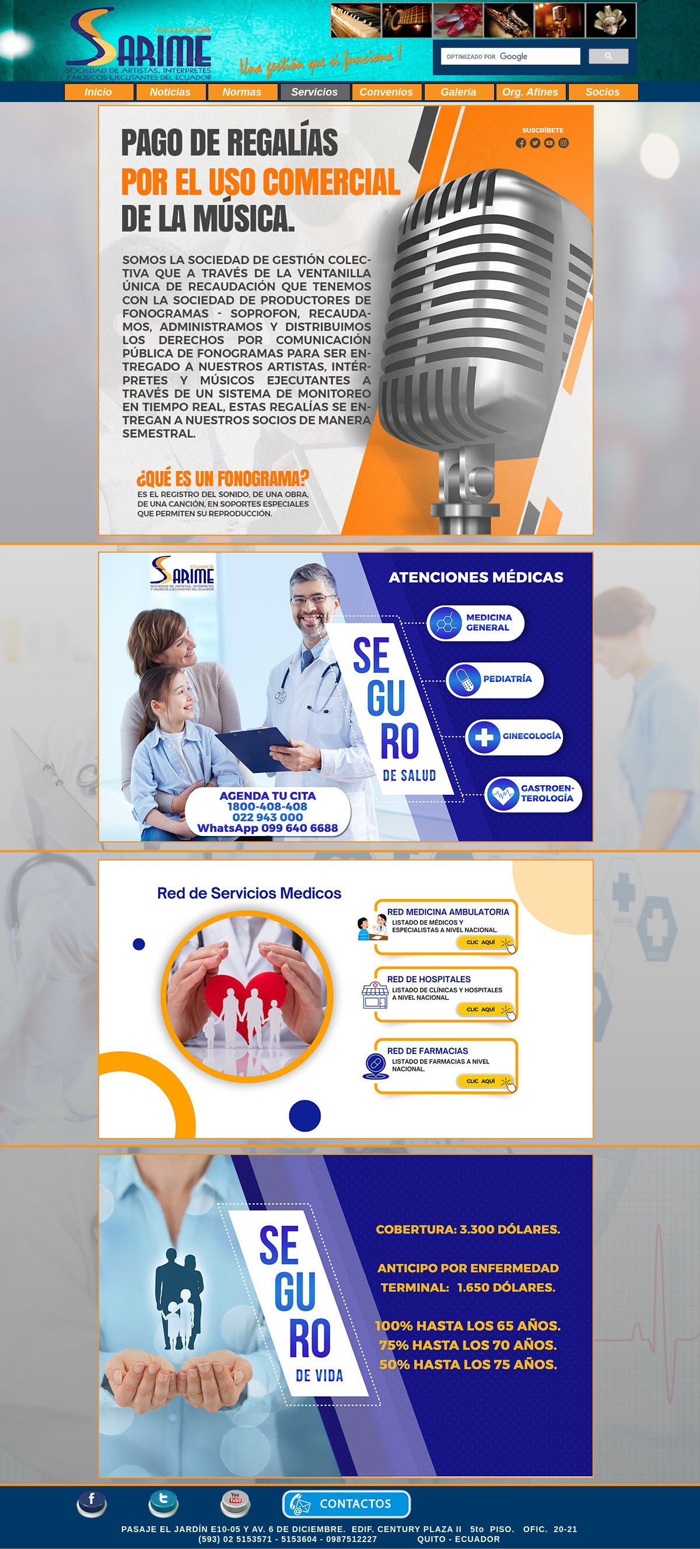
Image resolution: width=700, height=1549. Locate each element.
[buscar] (509, 56)
